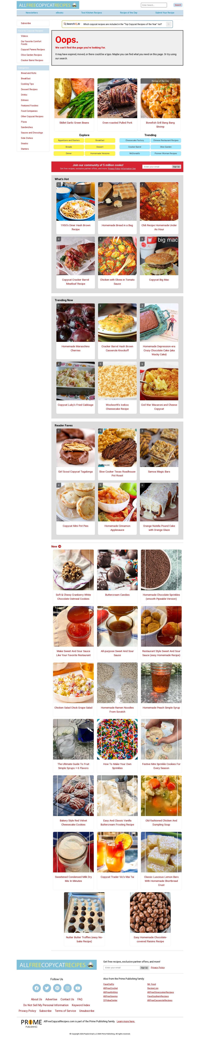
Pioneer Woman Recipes (166, 153)
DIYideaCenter (110, 1000)
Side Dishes (27, 138)
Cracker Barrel (134, 147)
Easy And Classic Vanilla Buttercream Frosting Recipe (117, 822)
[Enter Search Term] (154, 5)
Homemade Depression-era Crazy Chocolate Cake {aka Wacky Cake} (159, 350)
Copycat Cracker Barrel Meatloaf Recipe (75, 281)
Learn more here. (126, 1021)
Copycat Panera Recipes (33, 49)
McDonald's (135, 153)
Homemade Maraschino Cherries (76, 348)
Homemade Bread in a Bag (117, 225)
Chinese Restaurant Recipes (165, 140)
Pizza (24, 122)
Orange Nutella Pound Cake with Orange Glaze (159, 528)
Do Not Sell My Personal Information (45, 1005)
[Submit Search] (177, 5)
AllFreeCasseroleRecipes (159, 1000)
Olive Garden (166, 147)
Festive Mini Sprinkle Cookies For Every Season (161, 766)
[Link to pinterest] (57, 988)
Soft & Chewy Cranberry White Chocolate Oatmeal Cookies (73, 596)
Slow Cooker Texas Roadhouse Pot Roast (117, 473)
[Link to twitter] (47, 988)
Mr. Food (151, 984)
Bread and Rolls (28, 73)
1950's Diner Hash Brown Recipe (75, 227)
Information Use (128, 168)
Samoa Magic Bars (159, 471)
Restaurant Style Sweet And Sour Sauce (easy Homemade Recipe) (161, 653)
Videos (24, 36)
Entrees (24, 100)
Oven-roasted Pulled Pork (117, 122)
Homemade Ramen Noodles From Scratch (117, 709)
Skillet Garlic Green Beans (74, 122)
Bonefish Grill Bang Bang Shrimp (160, 124)
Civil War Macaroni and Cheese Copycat (159, 406)
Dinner (69, 153)
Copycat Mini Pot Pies (75, 526)
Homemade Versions (99, 153)
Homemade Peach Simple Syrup (161, 707)
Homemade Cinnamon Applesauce (117, 528)
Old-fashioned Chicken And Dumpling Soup (161, 822)
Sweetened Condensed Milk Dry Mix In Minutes (73, 879)
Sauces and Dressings (32, 132)
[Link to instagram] (67, 988)
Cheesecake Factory (135, 140)
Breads (69, 147)
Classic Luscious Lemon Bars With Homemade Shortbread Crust (161, 881)
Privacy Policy (114, 168)
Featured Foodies (29, 105)
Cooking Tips (27, 84)
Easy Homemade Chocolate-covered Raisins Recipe (150, 939)
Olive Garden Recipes (31, 55)
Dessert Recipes (29, 89)
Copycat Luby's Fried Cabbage (75, 404)
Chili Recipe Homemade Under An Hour (159, 227)
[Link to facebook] (36, 988)
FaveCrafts (108, 984)
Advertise (51, 999)
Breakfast (25, 78)
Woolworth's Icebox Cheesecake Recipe (117, 406)
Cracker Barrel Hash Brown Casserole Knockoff (117, 348)
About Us (36, 999)
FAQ (79, 999)
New (56, 546)
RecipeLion (152, 988)
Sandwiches (27, 127)
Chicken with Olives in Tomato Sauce (117, 281)
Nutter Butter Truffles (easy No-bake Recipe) (84, 939)
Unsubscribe (86, 1011)
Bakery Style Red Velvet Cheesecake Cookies (73, 822)
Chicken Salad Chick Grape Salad (73, 707)
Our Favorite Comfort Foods (31, 42)
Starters (25, 149)
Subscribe (26, 23)
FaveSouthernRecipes (158, 996)
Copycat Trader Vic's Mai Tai (117, 877)
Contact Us (67, 999)
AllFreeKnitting (110, 992)
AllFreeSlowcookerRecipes (160, 992)
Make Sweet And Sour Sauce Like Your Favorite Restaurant (73, 653)
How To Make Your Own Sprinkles (117, 766)
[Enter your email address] (121, 967)
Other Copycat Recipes (32, 116)
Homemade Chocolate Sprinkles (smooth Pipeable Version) (161, 596)
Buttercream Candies (117, 594)
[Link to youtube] (78, 988)
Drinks (24, 94)
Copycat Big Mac (159, 279)
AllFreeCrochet (110, 988)
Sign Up (176, 167)
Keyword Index (81, 1005)
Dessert (100, 147)
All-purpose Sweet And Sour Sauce (117, 653)
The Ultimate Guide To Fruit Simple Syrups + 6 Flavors (73, 766)
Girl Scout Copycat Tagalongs (75, 471)
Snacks (24, 143)
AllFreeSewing (110, 996)
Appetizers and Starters (69, 140)
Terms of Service (65, 1011)
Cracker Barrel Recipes (32, 60)
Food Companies (29, 111)
